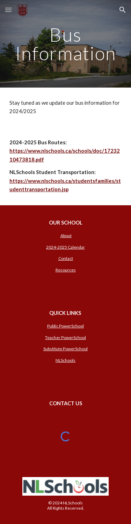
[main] (66, 44)
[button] (8, 9)
